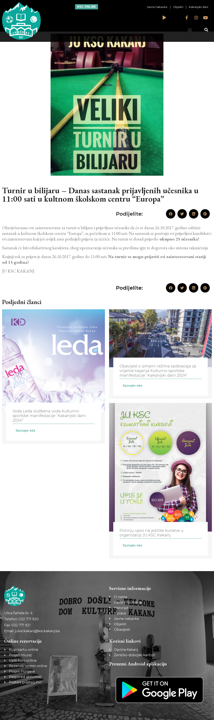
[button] (189, 29)
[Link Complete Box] (53, 376)
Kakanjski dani (198, 7)
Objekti (178, 7)
